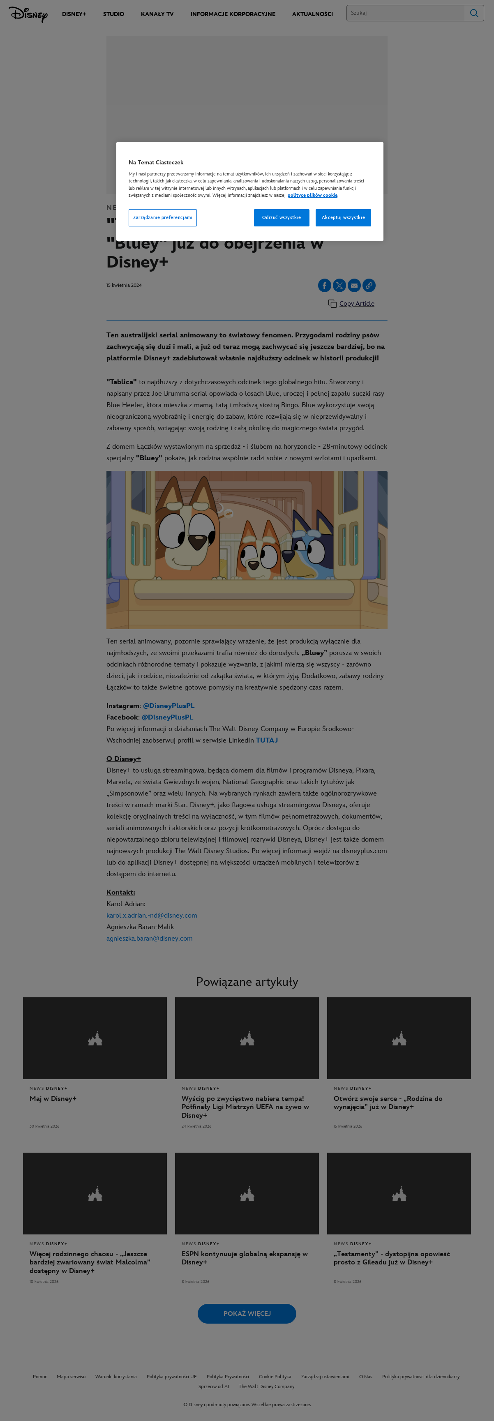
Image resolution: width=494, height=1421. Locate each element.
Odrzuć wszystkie (281, 217)
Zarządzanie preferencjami (162, 217)
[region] (249, 191)
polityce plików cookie (312, 195)
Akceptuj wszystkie (343, 217)
